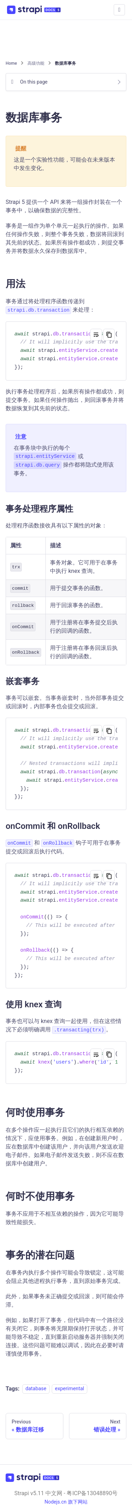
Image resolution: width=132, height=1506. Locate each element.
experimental (69, 1389)
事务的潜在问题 (44, 1255)
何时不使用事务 (44, 1196)
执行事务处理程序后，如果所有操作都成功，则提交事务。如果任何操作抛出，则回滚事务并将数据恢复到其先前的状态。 (65, 400)
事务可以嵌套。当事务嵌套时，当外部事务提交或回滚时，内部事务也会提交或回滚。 (65, 702)
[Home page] (12, 63)
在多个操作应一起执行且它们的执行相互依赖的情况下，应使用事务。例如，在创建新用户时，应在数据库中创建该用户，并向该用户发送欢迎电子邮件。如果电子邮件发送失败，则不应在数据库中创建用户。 (65, 1147)
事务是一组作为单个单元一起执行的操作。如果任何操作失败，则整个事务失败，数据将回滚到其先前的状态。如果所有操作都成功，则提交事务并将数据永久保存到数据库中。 (65, 238)
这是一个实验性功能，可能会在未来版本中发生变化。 (64, 163)
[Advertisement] (66, 39)
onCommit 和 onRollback (58, 826)
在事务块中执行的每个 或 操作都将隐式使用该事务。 (64, 461)
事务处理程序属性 (45, 508)
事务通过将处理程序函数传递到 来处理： (50, 306)
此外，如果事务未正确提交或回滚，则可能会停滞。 (65, 1300)
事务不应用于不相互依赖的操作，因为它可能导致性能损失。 (65, 1218)
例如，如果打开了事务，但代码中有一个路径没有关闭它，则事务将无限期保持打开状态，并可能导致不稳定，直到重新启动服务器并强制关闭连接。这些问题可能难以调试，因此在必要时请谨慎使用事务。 (65, 1337)
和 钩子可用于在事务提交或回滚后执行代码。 (63, 847)
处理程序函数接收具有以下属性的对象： (56, 525)
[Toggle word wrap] (96, 335)
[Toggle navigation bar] (119, 9)
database (35, 1389)
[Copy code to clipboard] (109, 335)
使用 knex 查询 (39, 1004)
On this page (34, 82)
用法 (20, 284)
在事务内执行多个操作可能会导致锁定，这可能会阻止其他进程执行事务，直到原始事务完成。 (65, 1276)
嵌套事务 (28, 681)
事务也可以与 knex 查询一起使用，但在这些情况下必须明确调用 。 (63, 1026)
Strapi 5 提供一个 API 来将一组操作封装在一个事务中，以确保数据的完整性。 (64, 206)
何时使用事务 (40, 1112)
